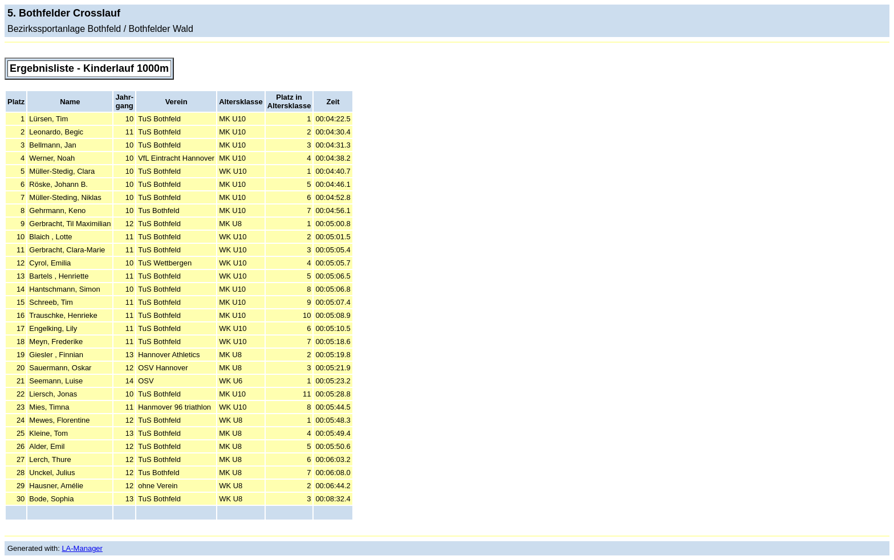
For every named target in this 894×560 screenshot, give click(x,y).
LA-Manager (82, 548)
